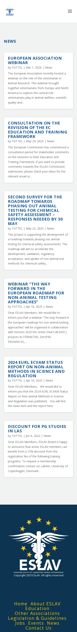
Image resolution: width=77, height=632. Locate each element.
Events (36, 623)
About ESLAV (46, 604)
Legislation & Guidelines (37, 618)
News (48, 67)
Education (37, 608)
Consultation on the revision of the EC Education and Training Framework (37, 129)
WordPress (66, 599)
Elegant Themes (31, 599)
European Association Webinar (35, 60)
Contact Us (39, 628)
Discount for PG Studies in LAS (37, 429)
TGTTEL (17, 67)
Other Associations (37, 613)
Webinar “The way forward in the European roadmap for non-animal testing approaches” (36, 292)
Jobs (20, 623)
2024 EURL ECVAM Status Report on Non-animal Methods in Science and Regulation (36, 369)
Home (21, 604)
